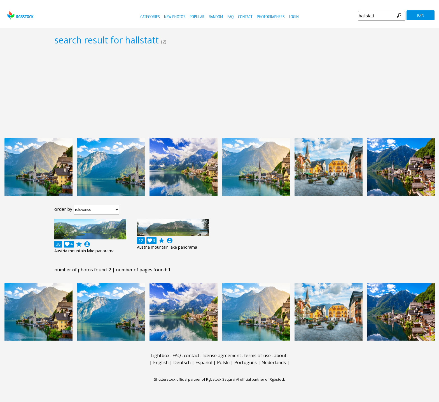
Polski (223, 362)
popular (197, 16)
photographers (270, 16)
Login (294, 16)
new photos (174, 16)
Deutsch (182, 362)
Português (245, 362)
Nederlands (273, 362)
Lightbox (160, 355)
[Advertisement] (219, 91)
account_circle (87, 244)
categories (150, 16)
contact (245, 16)
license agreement (221, 355)
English (161, 362)
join (420, 15)
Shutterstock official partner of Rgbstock (187, 379)
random (216, 16)
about (280, 355)
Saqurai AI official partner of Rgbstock (253, 379)
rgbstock (20, 15)
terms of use (257, 355)
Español (203, 362)
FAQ (230, 16)
